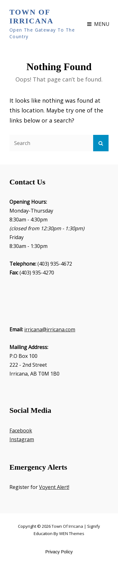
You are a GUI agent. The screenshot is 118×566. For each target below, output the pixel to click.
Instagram (21, 439)
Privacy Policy (59, 551)
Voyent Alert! (54, 487)
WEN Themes (71, 533)
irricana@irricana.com (49, 329)
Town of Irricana (31, 16)
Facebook (20, 430)
